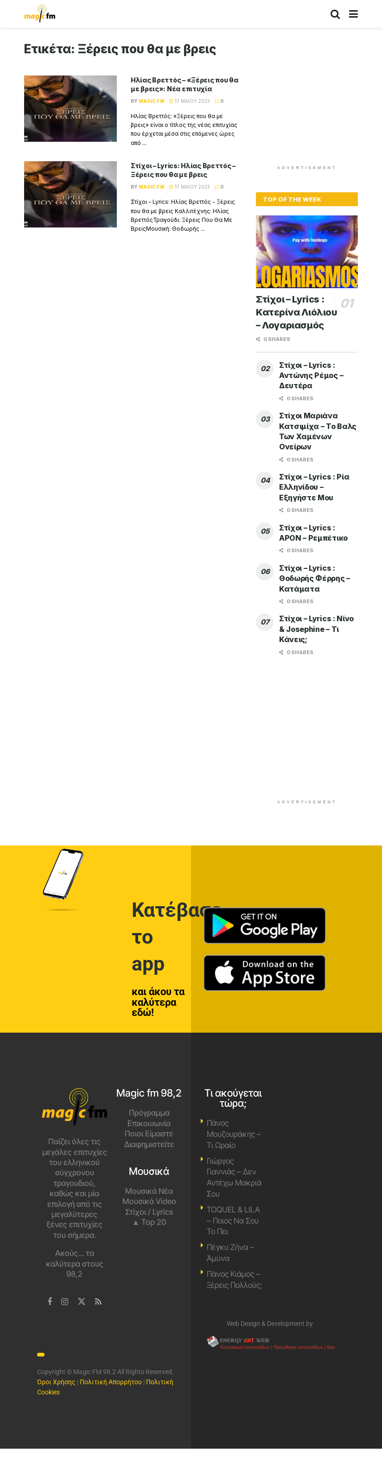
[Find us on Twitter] (81, 1301)
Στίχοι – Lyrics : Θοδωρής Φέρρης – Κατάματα (314, 578)
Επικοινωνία (149, 1123)
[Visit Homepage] (39, 14)
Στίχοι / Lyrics (149, 1212)
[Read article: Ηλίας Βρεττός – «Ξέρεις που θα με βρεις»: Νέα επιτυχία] (70, 109)
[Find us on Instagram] (64, 1302)
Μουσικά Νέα (149, 1191)
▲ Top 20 (149, 1222)
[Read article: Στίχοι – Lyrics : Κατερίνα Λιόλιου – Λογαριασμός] (307, 251)
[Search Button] (335, 14)
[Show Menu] (353, 14)
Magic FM (152, 101)
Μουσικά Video (149, 1201)
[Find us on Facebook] (49, 1302)
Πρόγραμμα (149, 1112)
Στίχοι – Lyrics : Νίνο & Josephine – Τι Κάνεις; (316, 629)
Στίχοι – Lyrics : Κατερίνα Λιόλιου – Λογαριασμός (296, 312)
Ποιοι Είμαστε (149, 1133)
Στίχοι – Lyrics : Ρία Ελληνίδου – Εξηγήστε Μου (314, 487)
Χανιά (307, 1123)
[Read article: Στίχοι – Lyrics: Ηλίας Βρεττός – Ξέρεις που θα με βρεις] (70, 194)
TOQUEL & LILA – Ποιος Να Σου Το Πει (233, 1220)
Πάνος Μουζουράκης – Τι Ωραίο (234, 1134)
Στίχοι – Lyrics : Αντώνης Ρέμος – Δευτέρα (311, 375)
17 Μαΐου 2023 (189, 101)
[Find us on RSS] (98, 1302)
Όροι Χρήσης (56, 1382)
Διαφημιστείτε (149, 1144)
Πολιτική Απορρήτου (111, 1382)
